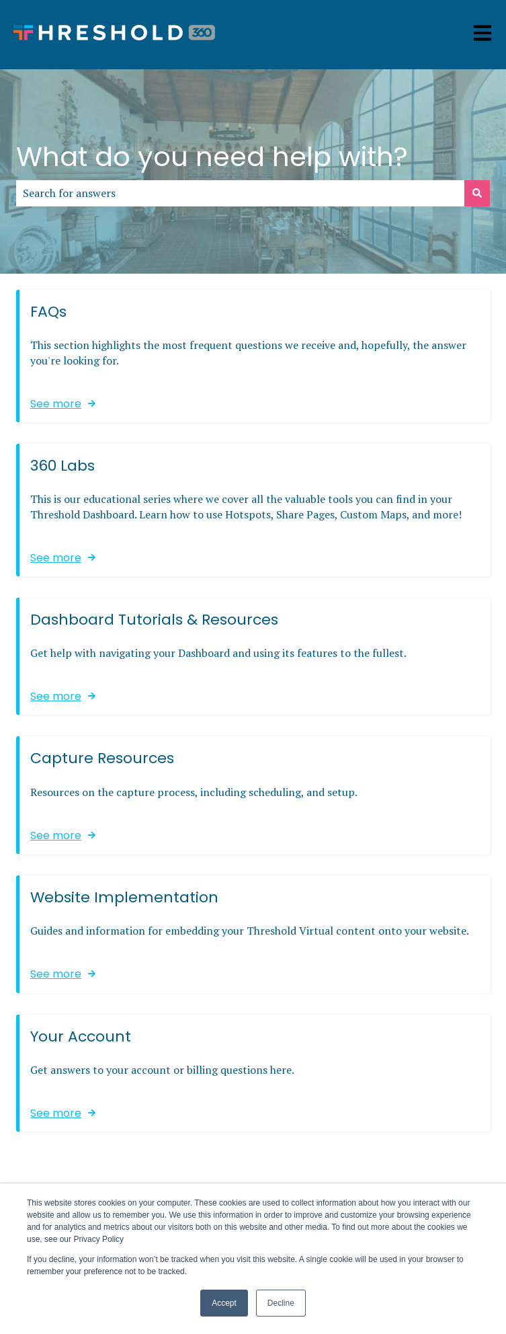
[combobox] (240, 193)
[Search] (477, 193)
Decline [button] (280, 1303)
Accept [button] (224, 1303)
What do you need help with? (212, 156)
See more (55, 403)
